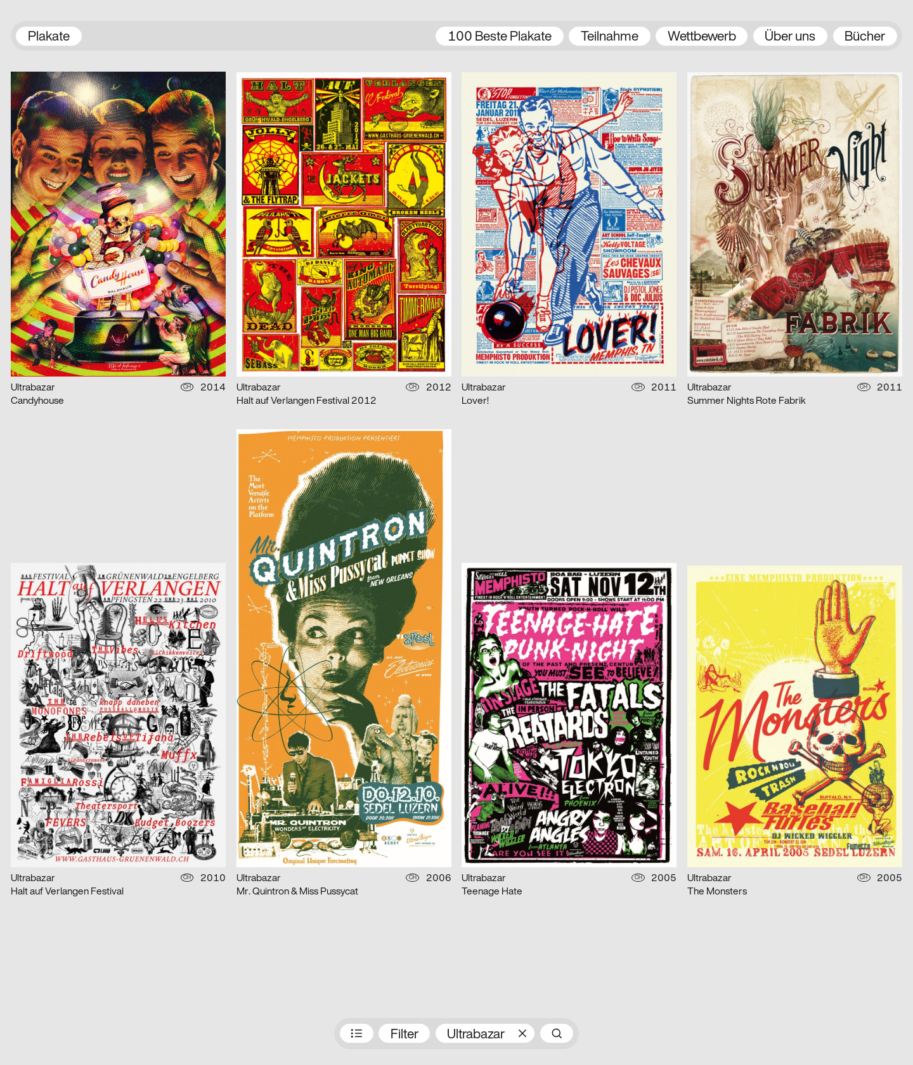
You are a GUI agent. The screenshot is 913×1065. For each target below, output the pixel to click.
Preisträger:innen (356, 1033)
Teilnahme (609, 37)
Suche (556, 1033)
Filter (404, 1035)
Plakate (49, 37)
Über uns (790, 37)
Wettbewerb (702, 37)
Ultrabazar (476, 1035)
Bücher (865, 37)
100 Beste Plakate (500, 37)
